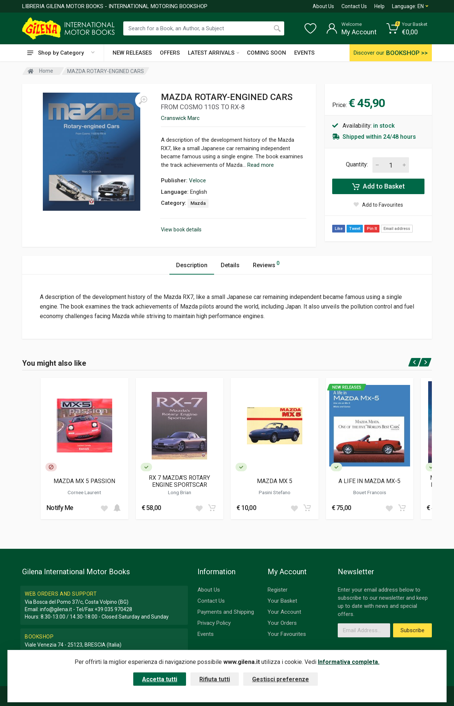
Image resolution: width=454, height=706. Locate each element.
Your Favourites (287, 634)
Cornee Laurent (84, 492)
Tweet (354, 228)
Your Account (284, 612)
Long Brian (179, 492)
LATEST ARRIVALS (213, 52)
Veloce (197, 180)
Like (339, 228)
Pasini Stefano (274, 492)
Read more (260, 165)
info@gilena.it (56, 609)
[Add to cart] (117, 507)
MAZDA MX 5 (274, 481)
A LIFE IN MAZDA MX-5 (369, 481)
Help (379, 6)
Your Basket (282, 600)
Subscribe (412, 630)
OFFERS (170, 52)
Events (205, 634)
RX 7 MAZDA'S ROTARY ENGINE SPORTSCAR (179, 481)
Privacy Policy (214, 623)
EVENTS (304, 52)
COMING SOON (266, 52)
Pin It (372, 228)
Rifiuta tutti (214, 679)
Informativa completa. (348, 661)
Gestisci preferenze (280, 679)
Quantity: (357, 164)
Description (191, 265)
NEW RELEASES (132, 52)
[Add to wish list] (104, 507)
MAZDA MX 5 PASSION (84, 481)
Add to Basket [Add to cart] (378, 186)
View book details (181, 230)
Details (230, 265)
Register (278, 589)
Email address (397, 228)
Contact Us (354, 6)
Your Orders (282, 623)
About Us (323, 6)
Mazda (198, 203)
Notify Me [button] (60, 508)
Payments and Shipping (225, 612)
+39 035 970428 (113, 609)
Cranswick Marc (180, 118)
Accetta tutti (159, 679)
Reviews (266, 264)
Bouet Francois (369, 492)
